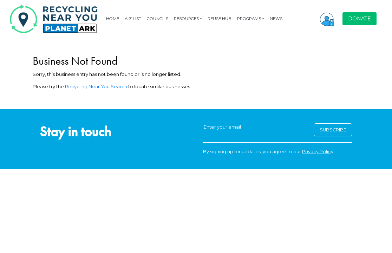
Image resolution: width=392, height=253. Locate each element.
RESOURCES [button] (186, 18)
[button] (327, 18)
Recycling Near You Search (96, 86)
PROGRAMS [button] (249, 18)
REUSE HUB (219, 18)
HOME (112, 18)
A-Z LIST (133, 18)
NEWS (276, 18)
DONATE (359, 18)
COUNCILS (157, 18)
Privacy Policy (317, 151)
